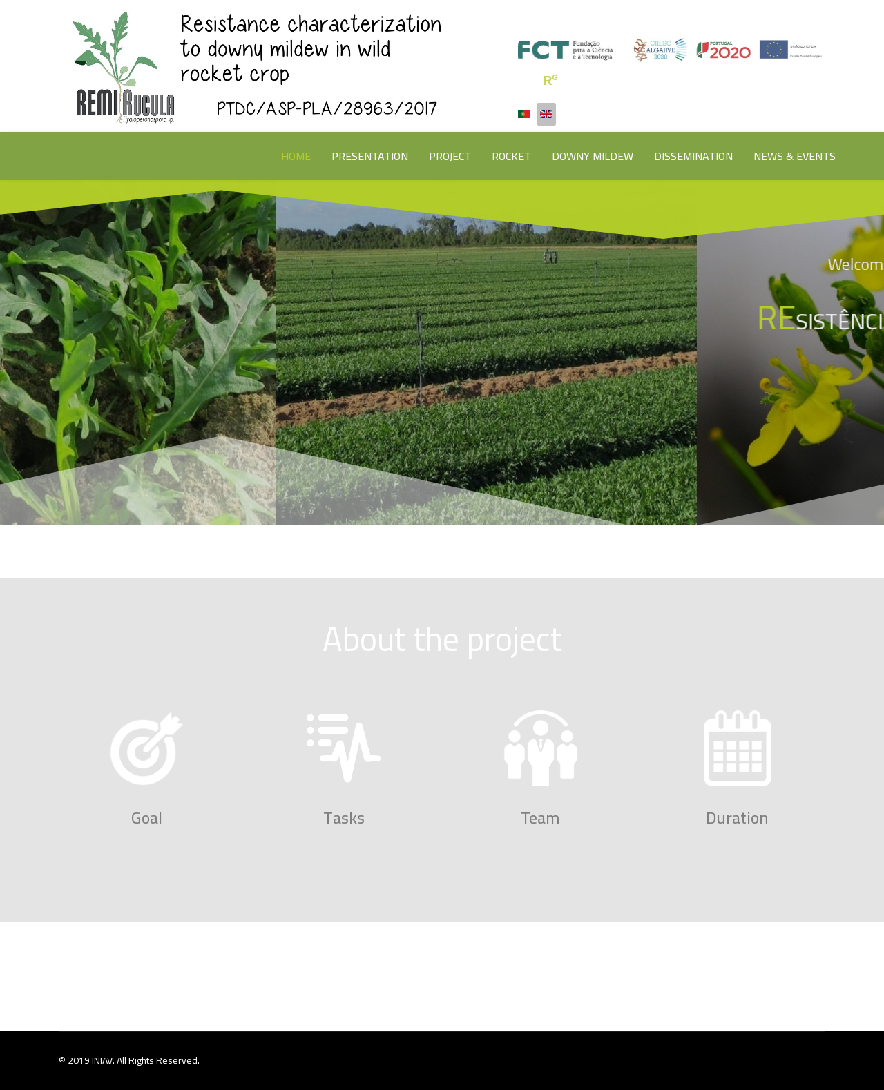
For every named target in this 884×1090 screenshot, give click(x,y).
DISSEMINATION (693, 156)
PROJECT (450, 156)
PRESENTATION (370, 156)
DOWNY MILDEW (592, 156)
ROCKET (511, 156)
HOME (296, 156)
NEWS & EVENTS (794, 156)
